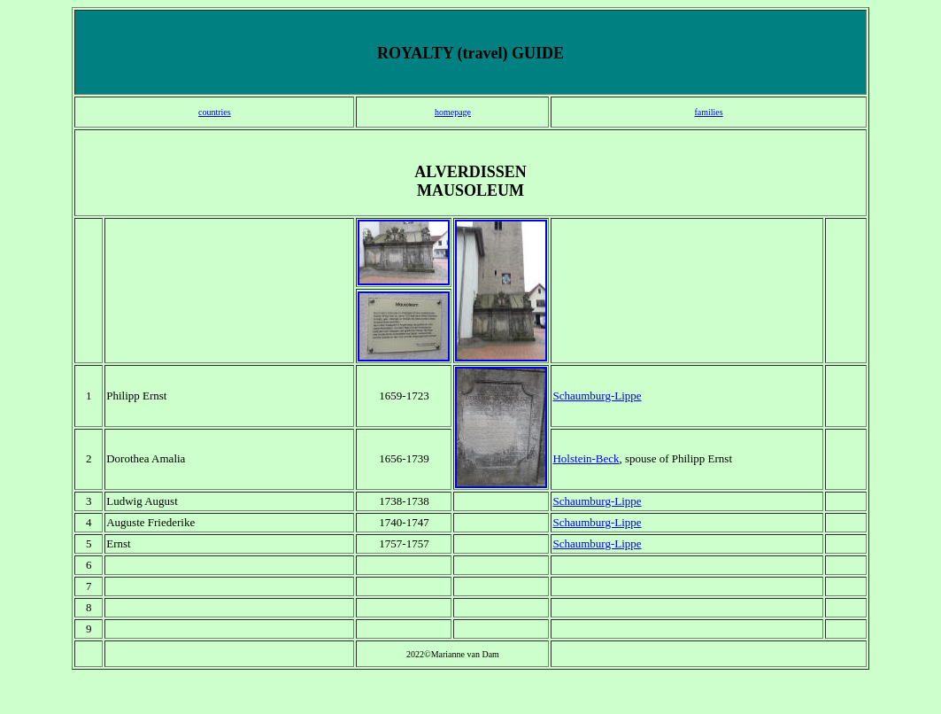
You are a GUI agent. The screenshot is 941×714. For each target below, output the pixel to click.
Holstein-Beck (585, 458)
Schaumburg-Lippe (596, 395)
